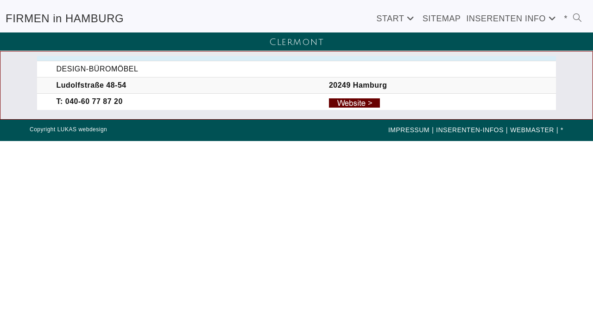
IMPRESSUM (408, 130)
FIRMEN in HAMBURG (65, 18)
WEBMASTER (532, 130)
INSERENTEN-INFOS (470, 130)
